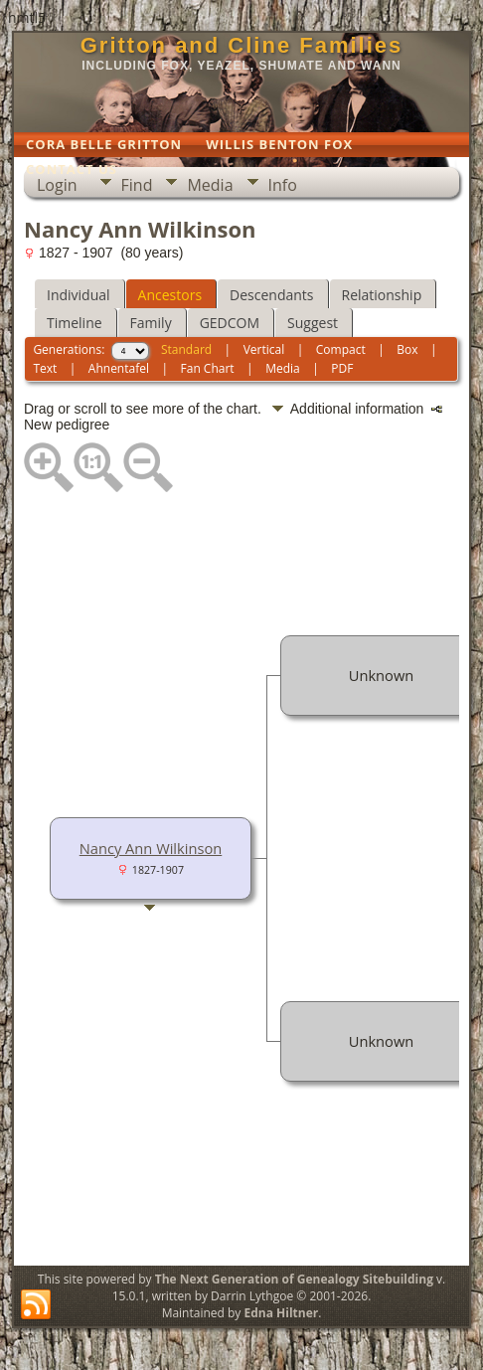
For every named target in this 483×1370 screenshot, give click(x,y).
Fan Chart (208, 368)
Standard (186, 349)
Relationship (382, 294)
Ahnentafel (118, 368)
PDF (342, 368)
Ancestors (170, 294)
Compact (341, 349)
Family (151, 322)
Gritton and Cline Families (241, 45)
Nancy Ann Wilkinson (151, 848)
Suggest (312, 322)
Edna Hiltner (280, 1312)
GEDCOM (229, 322)
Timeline (74, 322)
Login (57, 185)
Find (137, 185)
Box (407, 349)
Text (45, 368)
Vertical (264, 349)
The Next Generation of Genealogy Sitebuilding (294, 1279)
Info (282, 185)
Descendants (271, 294)
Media (210, 185)
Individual (78, 294)
